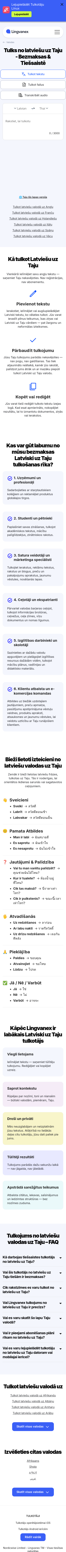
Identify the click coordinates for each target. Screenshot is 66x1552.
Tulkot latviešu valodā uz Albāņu (33, 1395)
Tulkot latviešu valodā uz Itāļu (33, 218)
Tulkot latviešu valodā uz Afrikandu (33, 1389)
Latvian (22, 108)
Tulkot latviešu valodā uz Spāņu (33, 224)
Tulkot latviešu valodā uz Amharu (33, 1401)
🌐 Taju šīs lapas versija (33, 191)
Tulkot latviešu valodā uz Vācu (33, 230)
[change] (33, 109)
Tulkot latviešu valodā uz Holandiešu (33, 212)
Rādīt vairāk (33, 1531)
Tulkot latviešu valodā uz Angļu (33, 201)
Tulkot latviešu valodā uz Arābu (33, 1407)
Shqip (33, 1461)
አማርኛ (33, 1466)
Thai (42, 108)
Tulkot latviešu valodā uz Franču (33, 207)
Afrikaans (33, 1455)
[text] (33, 123)
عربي (33, 1472)
